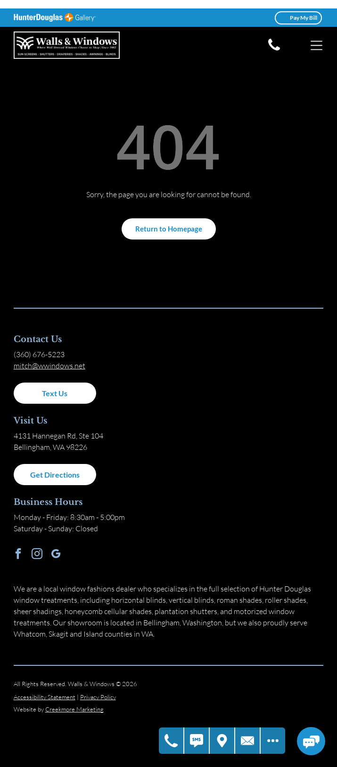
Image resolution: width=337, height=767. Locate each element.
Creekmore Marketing (74, 709)
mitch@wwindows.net (49, 365)
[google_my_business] (56, 554)
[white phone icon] (274, 50)
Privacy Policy (98, 697)
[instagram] (37, 554)
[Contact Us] (248, 740)
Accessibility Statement (44, 697)
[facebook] (18, 554)
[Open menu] (316, 45)
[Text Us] (197, 740)
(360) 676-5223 (39, 354)
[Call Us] (171, 740)
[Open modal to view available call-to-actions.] (273, 740)
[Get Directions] (222, 740)
